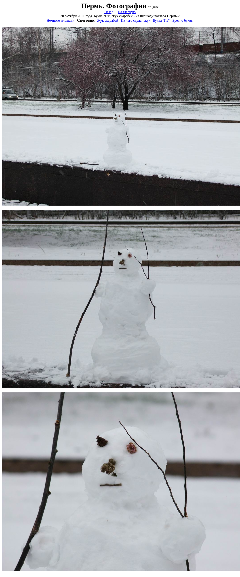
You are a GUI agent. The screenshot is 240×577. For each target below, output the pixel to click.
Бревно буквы (182, 20)
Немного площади (60, 20)
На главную (127, 12)
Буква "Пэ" (161, 20)
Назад (108, 12)
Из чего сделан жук (135, 20)
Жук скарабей (107, 20)
